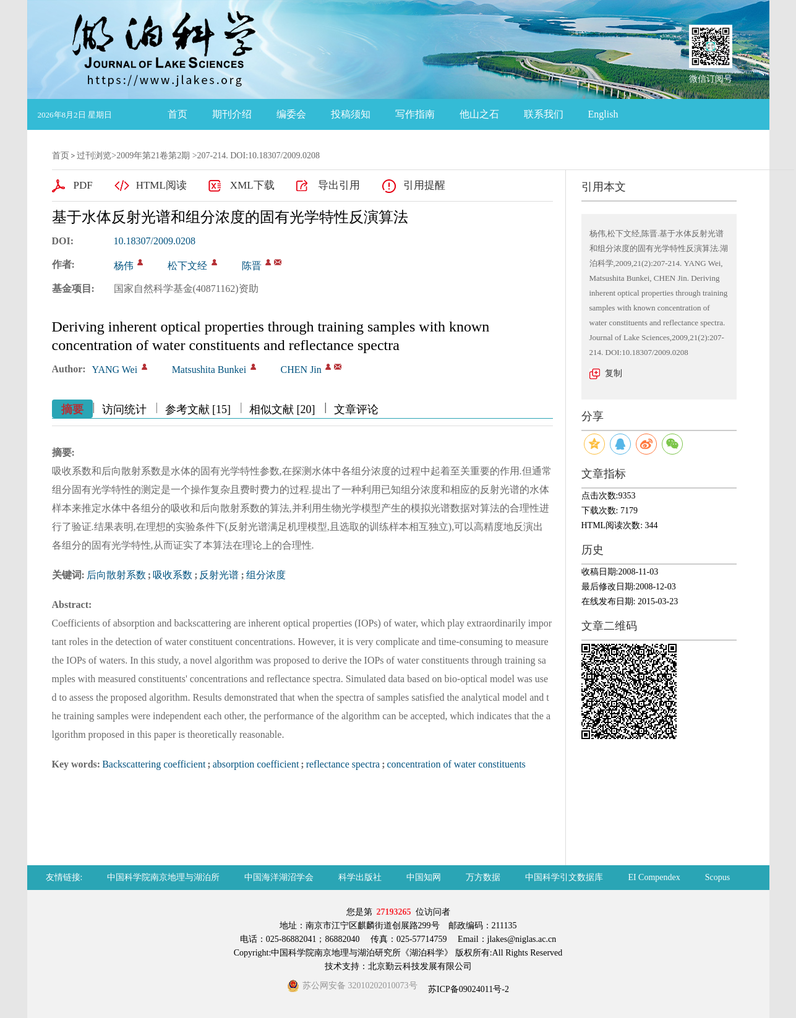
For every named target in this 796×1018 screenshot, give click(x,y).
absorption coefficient (256, 764)
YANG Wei (115, 369)
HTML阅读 (161, 185)
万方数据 (483, 877)
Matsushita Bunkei (209, 369)
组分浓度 (266, 575)
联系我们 (543, 114)
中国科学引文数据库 (564, 877)
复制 (613, 373)
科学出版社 (360, 877)
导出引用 (339, 185)
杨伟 (124, 265)
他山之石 (479, 114)
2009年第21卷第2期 (153, 155)
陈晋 (252, 265)
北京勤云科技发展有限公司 (420, 966)
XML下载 (252, 185)
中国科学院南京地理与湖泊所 (163, 877)
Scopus (717, 877)
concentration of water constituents (456, 764)
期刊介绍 (232, 114)
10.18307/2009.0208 (154, 241)
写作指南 (415, 114)
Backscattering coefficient (153, 764)
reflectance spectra (343, 764)
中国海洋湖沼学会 (279, 877)
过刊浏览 (94, 155)
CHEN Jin (301, 369)
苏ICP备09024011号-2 (467, 989)
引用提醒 (424, 185)
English (603, 114)
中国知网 (423, 877)
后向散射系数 (116, 575)
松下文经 (187, 265)
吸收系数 (172, 575)
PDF (83, 185)
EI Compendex (654, 877)
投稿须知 (350, 114)
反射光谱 (219, 575)
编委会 (291, 114)
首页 (177, 114)
